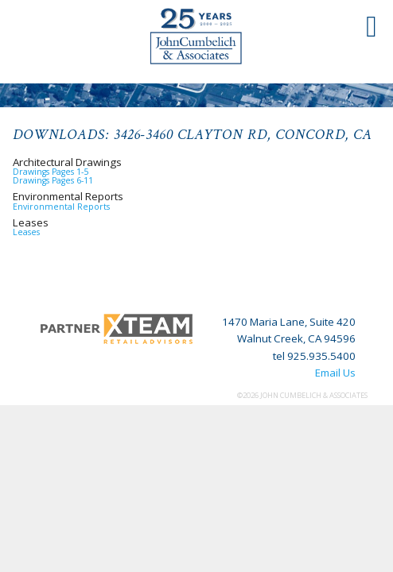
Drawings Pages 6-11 (53, 180)
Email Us (335, 372)
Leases (26, 232)
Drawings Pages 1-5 (50, 171)
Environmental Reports (61, 206)
